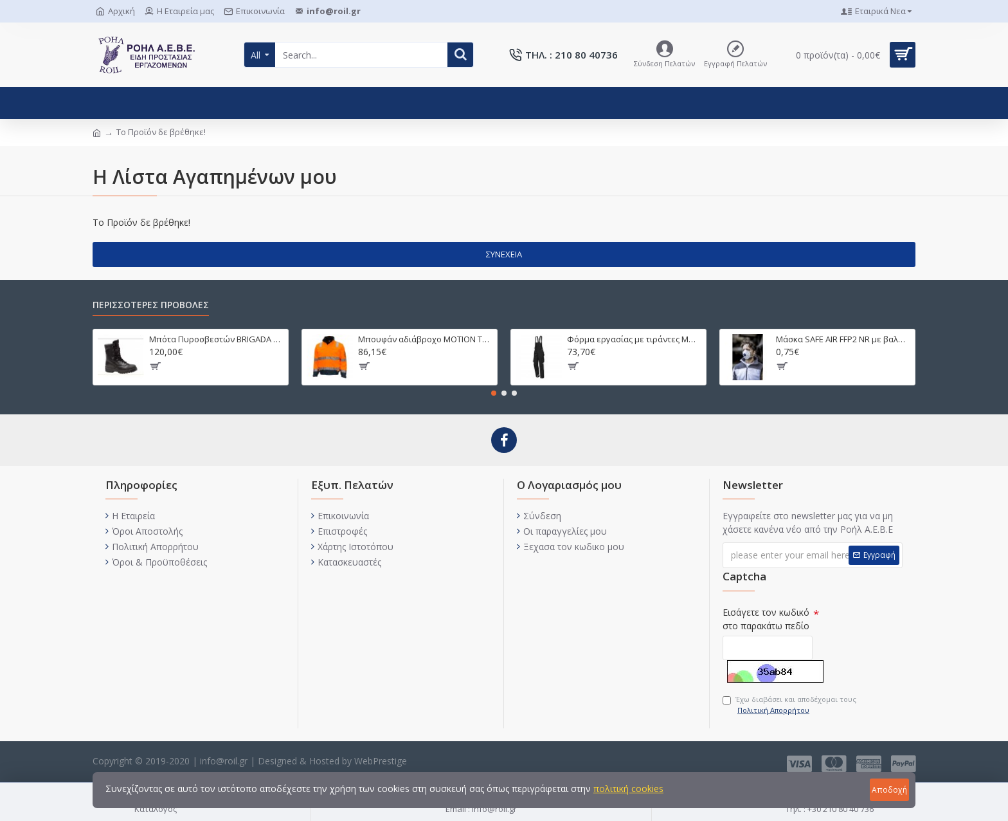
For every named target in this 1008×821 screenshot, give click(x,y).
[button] (493, 393)
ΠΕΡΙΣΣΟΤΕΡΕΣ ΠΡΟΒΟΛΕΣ (151, 305)
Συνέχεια (504, 254)
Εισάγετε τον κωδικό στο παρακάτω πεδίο (766, 619)
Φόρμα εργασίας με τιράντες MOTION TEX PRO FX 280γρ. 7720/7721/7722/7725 (634, 339)
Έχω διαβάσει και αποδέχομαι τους (789, 704)
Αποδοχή (889, 789)
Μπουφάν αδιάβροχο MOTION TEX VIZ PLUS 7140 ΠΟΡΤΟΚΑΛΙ (425, 339)
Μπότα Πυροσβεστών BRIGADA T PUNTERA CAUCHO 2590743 (216, 339)
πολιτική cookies (628, 788)
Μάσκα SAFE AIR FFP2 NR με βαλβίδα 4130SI (843, 339)
